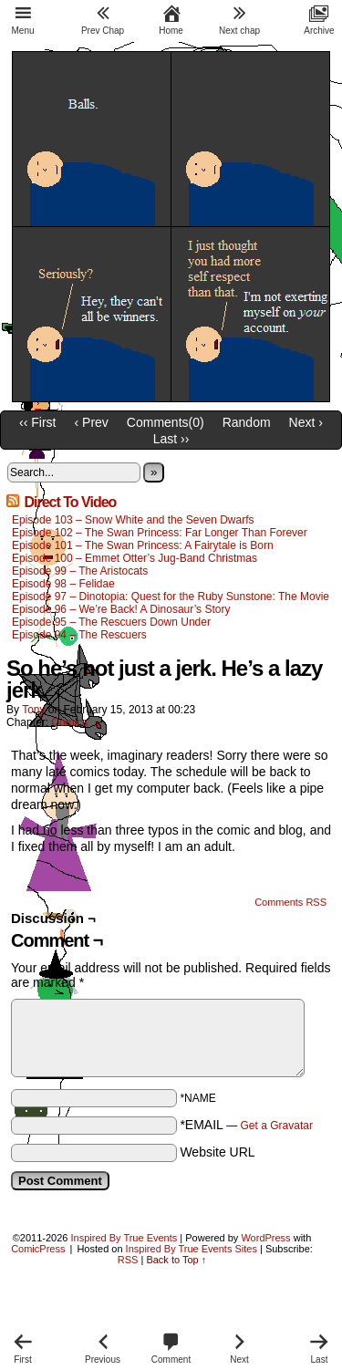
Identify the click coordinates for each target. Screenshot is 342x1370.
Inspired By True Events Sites (191, 1248)
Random (247, 422)
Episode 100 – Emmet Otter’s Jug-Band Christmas (134, 558)
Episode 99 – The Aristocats (80, 571)
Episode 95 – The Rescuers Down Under (111, 622)
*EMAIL (246, 1124)
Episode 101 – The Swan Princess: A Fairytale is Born (144, 545)
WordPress (265, 1237)
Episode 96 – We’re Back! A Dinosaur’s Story (121, 609)
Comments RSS (290, 902)
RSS (128, 1259)
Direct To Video (70, 502)
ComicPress (38, 1248)
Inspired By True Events (124, 1237)
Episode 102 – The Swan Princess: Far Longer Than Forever (159, 532)
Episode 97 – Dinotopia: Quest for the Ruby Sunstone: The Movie (170, 596)
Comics (69, 722)
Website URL (217, 1152)
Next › (306, 422)
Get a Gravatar (277, 1125)
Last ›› (171, 438)
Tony (33, 709)
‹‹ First (37, 422)
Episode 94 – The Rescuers (79, 634)
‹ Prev (92, 422)
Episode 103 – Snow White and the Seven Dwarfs (133, 520)
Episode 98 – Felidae (63, 583)
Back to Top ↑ (176, 1259)
